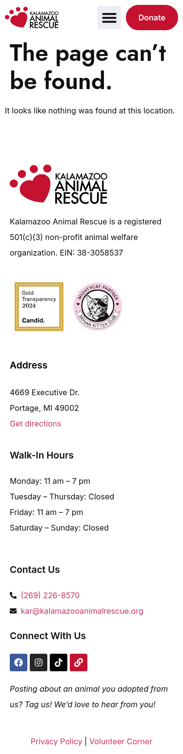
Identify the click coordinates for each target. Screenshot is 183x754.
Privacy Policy (56, 741)
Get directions (35, 423)
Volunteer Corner (120, 741)
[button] (109, 17)
